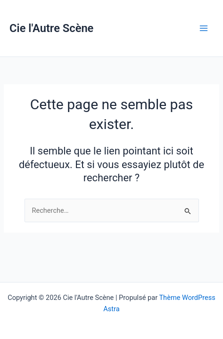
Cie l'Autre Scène (51, 28)
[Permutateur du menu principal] (204, 28)
